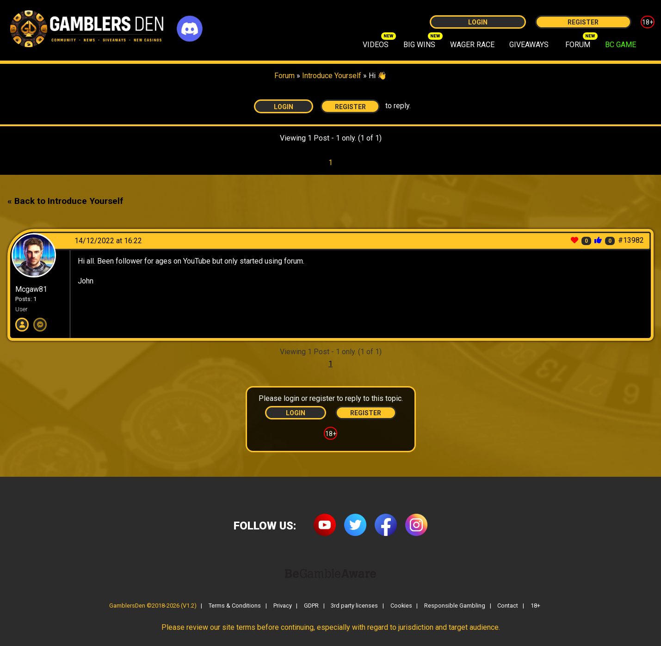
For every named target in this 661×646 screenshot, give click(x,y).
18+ (647, 22)
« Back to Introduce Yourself (65, 201)
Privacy (282, 606)
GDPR (311, 606)
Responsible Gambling (454, 606)
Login (478, 22)
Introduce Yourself (332, 75)
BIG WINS (419, 44)
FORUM (577, 44)
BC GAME (620, 44)
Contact (507, 606)
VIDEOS (376, 44)
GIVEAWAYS (529, 44)
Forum (284, 75)
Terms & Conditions (235, 606)
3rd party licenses (354, 606)
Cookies (401, 606)
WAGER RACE (472, 44)
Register (583, 22)
